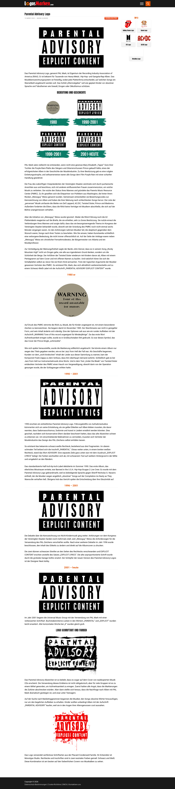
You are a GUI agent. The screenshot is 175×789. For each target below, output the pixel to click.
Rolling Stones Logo (128, 30)
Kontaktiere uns (75, 784)
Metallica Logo (136, 59)
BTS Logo (128, 45)
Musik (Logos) (42, 18)
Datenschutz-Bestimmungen (36, 784)
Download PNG (111, 18)
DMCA (64, 784)
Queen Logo (144, 30)
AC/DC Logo (144, 45)
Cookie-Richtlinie (54, 784)
